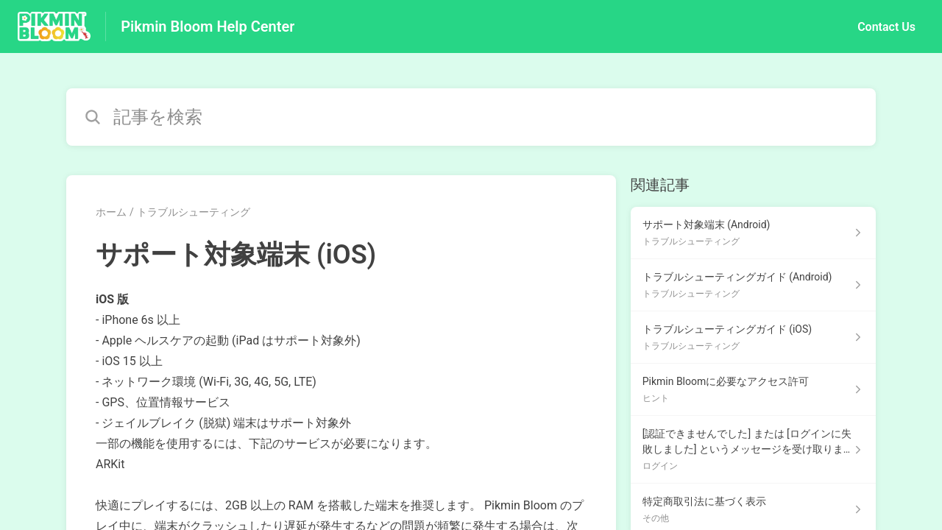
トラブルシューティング (193, 212)
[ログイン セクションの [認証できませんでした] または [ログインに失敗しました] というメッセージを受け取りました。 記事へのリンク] (753, 450)
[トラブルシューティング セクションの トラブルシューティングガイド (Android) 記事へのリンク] (753, 285)
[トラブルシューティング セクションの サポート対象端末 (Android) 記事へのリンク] (753, 233)
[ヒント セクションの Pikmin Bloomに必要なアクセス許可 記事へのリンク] (753, 390)
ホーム (111, 212)
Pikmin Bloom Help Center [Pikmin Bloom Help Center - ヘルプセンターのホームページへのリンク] (207, 26)
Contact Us (886, 27)
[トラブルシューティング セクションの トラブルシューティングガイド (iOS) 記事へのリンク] (753, 337)
